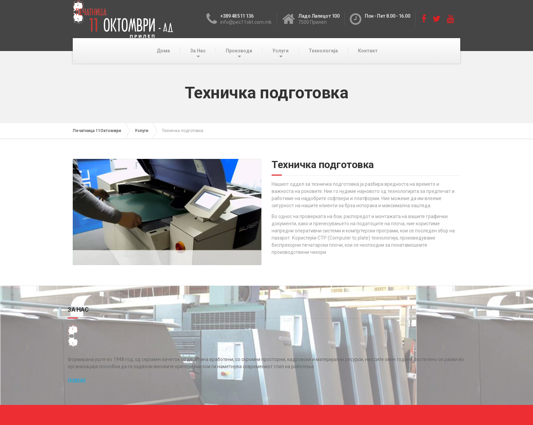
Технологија (323, 50)
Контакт (368, 50)
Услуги (280, 50)
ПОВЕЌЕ (77, 380)
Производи (239, 50)
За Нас (198, 50)
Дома (163, 50)
